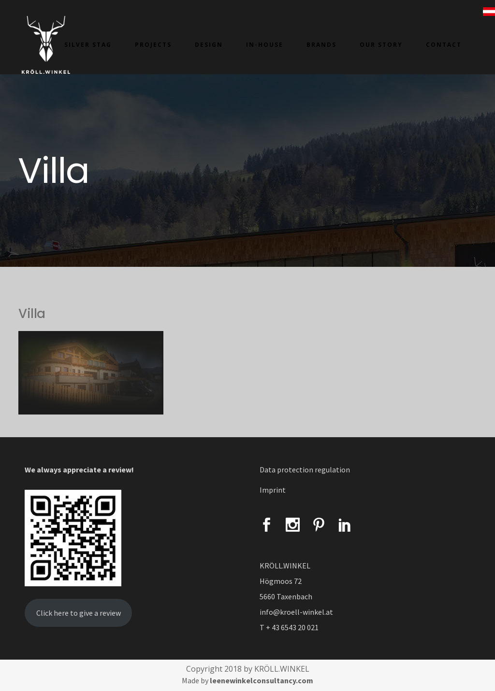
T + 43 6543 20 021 (289, 627)
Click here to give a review (78, 613)
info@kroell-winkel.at (296, 612)
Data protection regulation (305, 469)
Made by (247, 680)
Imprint (273, 490)
